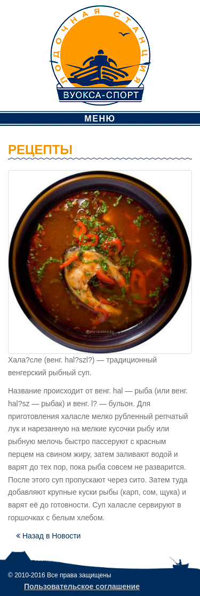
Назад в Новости (48, 535)
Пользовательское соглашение (82, 586)
